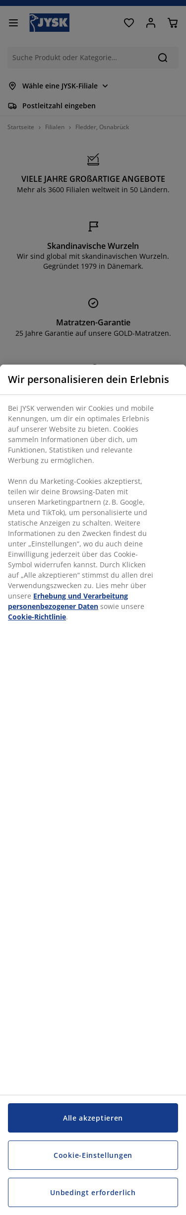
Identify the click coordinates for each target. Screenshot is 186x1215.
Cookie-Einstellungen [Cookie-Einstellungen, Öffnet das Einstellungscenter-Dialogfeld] (93, 1155)
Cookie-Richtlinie (37, 616)
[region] (93, 790)
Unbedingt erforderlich (92, 1192)
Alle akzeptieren (93, 1118)
